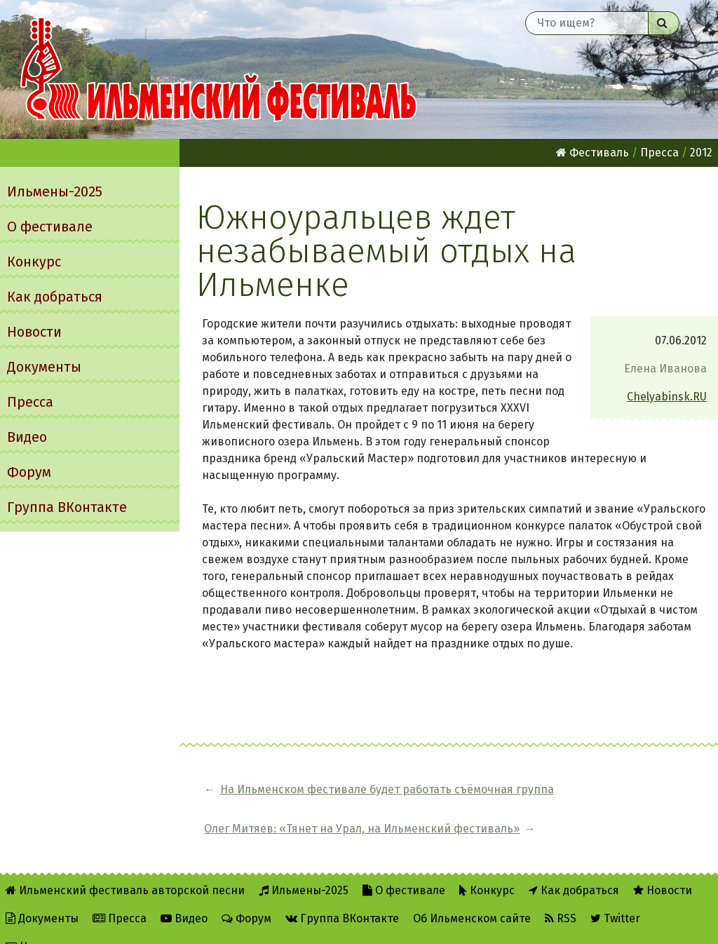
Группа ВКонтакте (67, 507)
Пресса (30, 401)
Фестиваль (592, 152)
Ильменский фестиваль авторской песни (219, 69)
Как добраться (54, 296)
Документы (44, 366)
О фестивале (50, 226)
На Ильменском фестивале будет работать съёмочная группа (310, 798)
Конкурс (34, 261)
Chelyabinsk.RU (667, 396)
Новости (34, 331)
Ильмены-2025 (54, 191)
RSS (560, 896)
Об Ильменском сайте (472, 896)
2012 (701, 152)
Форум (29, 472)
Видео (27, 437)
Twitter (615, 896)
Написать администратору (85, 924)
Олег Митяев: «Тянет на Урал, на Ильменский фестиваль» (619, 798)
